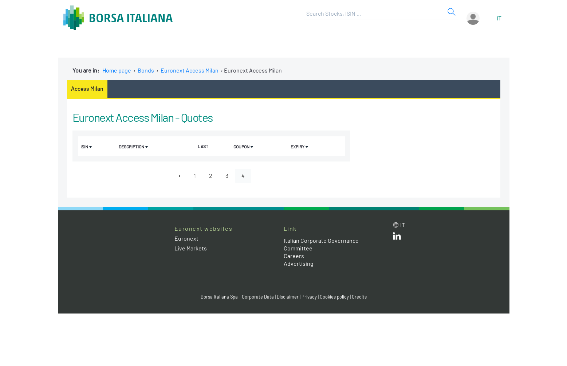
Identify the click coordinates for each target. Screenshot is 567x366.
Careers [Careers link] (294, 255)
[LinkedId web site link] (397, 237)
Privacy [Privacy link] (309, 297)
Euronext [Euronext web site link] (186, 238)
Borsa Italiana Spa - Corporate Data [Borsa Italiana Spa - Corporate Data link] (237, 297)
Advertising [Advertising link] (299, 263)
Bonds (146, 70)
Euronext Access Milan (189, 70)
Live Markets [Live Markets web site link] (190, 248)
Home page (116, 70)
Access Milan (87, 88)
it (499, 18)
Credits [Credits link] (359, 297)
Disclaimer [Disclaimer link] (288, 297)
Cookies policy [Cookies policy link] (334, 297)
